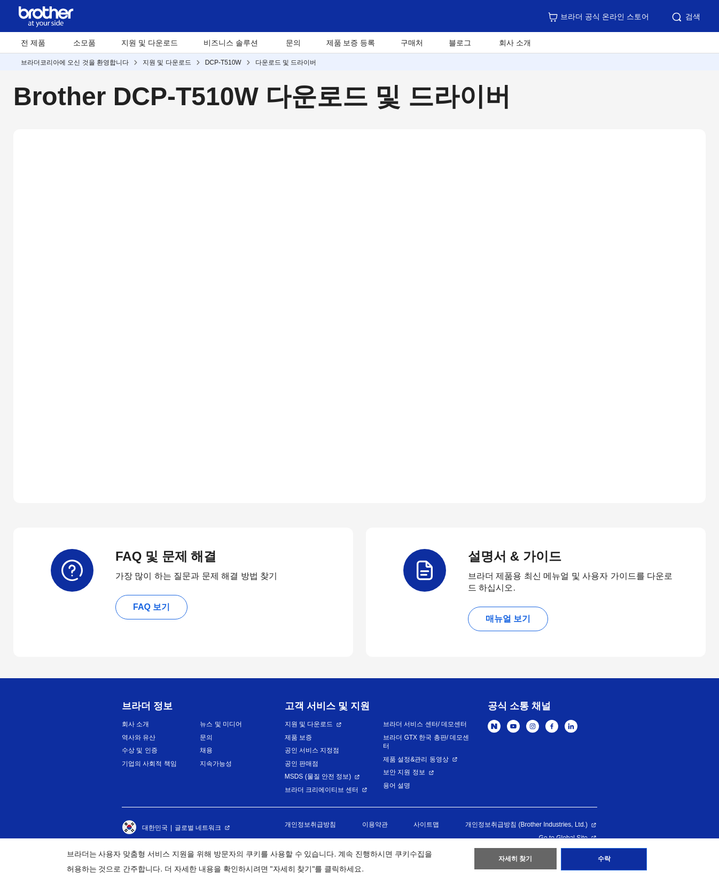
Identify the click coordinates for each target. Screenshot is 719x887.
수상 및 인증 (140, 750)
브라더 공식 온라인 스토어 (598, 17)
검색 (685, 17)
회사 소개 (135, 724)
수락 (604, 861)
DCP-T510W (223, 62)
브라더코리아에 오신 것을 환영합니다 (75, 62)
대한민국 (145, 827)
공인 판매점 (301, 763)
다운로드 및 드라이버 (286, 62)
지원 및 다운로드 (149, 42)
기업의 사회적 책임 (149, 763)
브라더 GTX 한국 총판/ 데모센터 (426, 742)
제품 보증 (298, 737)
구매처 (412, 42)
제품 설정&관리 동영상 (416, 759)
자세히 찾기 (515, 861)
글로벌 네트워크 (198, 827)
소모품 (84, 42)
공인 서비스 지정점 (312, 750)
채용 (206, 750)
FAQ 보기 (151, 606)
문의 (293, 42)
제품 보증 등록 (351, 42)
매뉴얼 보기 (508, 618)
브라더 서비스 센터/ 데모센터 (425, 724)
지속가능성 (216, 763)
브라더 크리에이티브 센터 (322, 790)
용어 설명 (396, 785)
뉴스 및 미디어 (221, 724)
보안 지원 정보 (404, 772)
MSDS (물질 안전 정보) (318, 776)
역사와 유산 (138, 737)
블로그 (460, 42)
